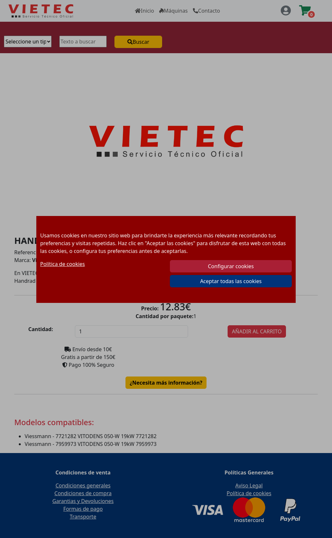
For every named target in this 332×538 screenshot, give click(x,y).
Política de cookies (62, 264)
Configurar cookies (231, 266)
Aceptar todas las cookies (231, 281)
